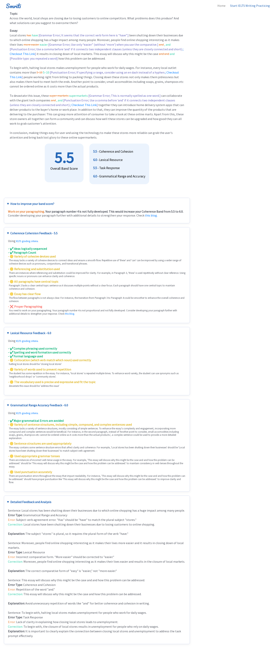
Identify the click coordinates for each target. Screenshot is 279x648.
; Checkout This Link (83, 105)
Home (221, 6)
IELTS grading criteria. (27, 241)
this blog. (151, 215)
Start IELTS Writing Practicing (250, 6)
